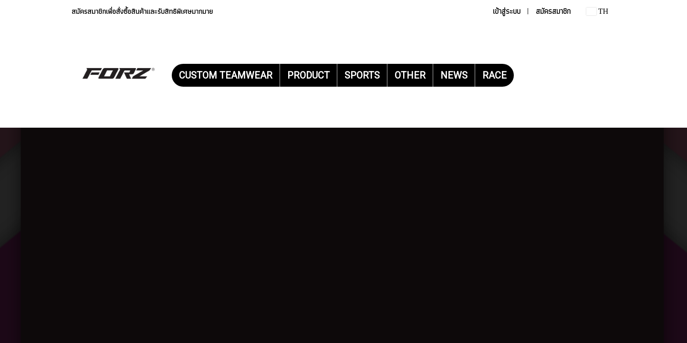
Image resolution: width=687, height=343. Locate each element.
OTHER (410, 75)
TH (597, 11)
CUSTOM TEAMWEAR (225, 75)
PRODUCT (308, 75)
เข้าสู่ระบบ (506, 11)
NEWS (454, 75)
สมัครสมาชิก (553, 11)
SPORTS (362, 75)
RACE (494, 75)
